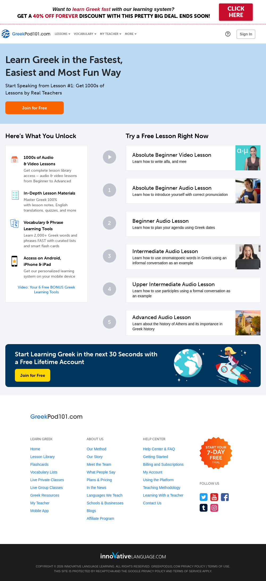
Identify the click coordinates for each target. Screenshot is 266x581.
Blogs (91, 511)
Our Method (96, 449)
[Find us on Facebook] (225, 497)
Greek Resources (44, 495)
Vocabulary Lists (43, 472)
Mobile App (39, 511)
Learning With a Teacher (163, 495)
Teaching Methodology (161, 487)
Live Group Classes (46, 487)
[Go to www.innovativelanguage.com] (133, 555)
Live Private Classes (47, 480)
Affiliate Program (100, 518)
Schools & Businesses (105, 503)
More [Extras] (129, 34)
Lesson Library (42, 457)
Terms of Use (219, 566)
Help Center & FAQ (159, 449)
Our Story (95, 457)
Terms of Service (187, 571)
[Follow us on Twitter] (204, 497)
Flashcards (39, 464)
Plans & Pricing (99, 480)
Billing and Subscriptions (163, 464)
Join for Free (34, 107)
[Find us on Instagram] (214, 508)
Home (35, 449)
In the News (96, 487)
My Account (152, 472)
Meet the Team (99, 464)
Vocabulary (83, 34)
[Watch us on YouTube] (214, 497)
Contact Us (152, 503)
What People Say (101, 472)
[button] (228, 33)
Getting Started (155, 457)
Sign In (246, 34)
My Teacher (109, 34)
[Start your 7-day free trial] (216, 453)
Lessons (61, 34)
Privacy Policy (193, 566)
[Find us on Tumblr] (204, 508)
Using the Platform (158, 480)
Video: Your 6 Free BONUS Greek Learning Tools (46, 289)
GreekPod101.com (165, 566)
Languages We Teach (105, 495)
